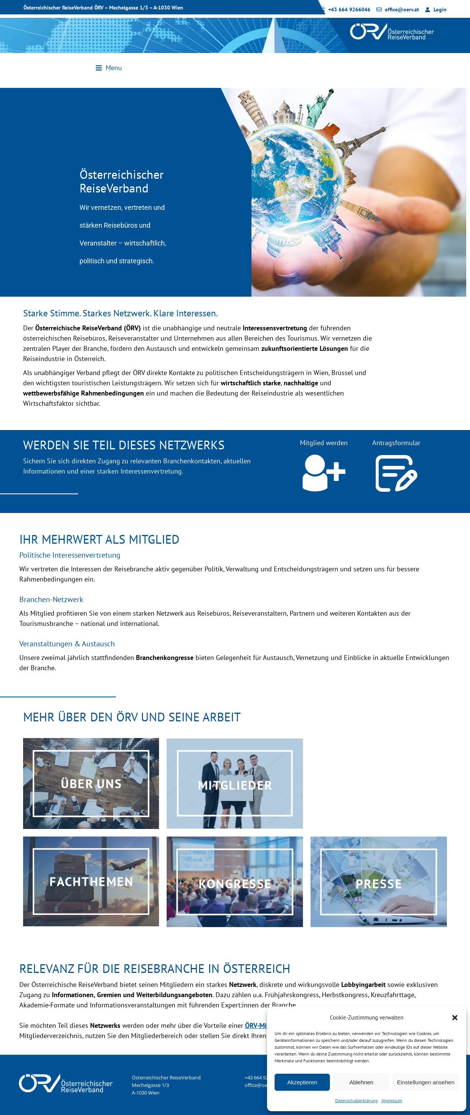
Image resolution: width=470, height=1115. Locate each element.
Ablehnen (361, 1082)
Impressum (391, 1100)
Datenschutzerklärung (356, 1100)
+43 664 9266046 (263, 1077)
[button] (455, 1017)
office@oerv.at (261, 1085)
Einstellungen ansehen (425, 1082)
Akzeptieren (302, 1082)
